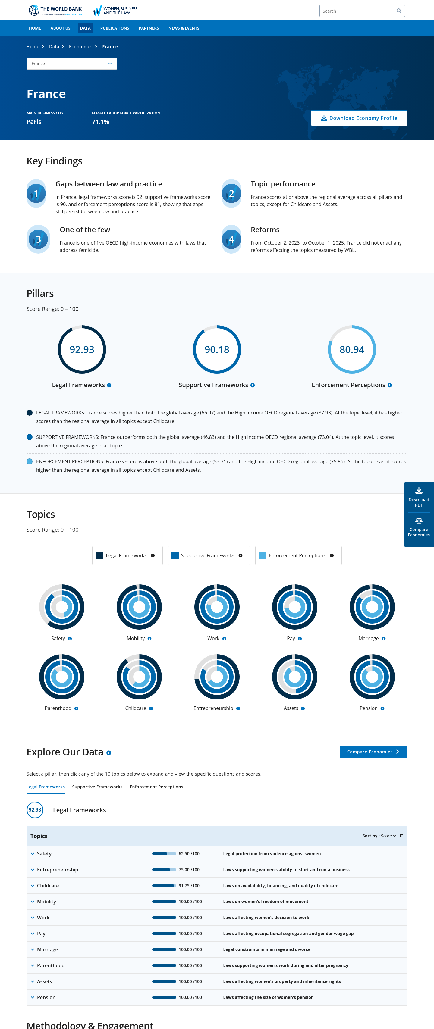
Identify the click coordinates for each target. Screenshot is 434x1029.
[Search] (362, 11)
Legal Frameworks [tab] (46, 787)
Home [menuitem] (35, 28)
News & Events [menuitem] (183, 28)
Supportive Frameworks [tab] (97, 787)
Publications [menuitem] (114, 28)
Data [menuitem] (85, 28)
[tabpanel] (217, 904)
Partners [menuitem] (149, 28)
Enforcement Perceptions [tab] (156, 787)
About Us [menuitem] (61, 28)
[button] (72, 64)
